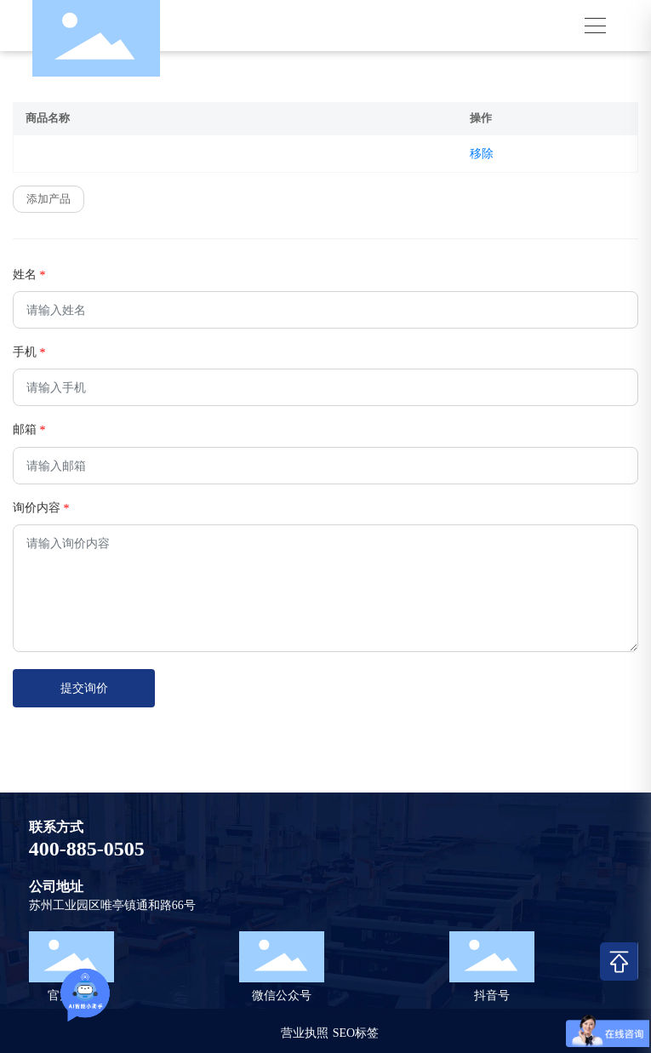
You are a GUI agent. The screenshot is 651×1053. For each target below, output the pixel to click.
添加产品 (48, 198)
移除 (482, 153)
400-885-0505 (87, 849)
